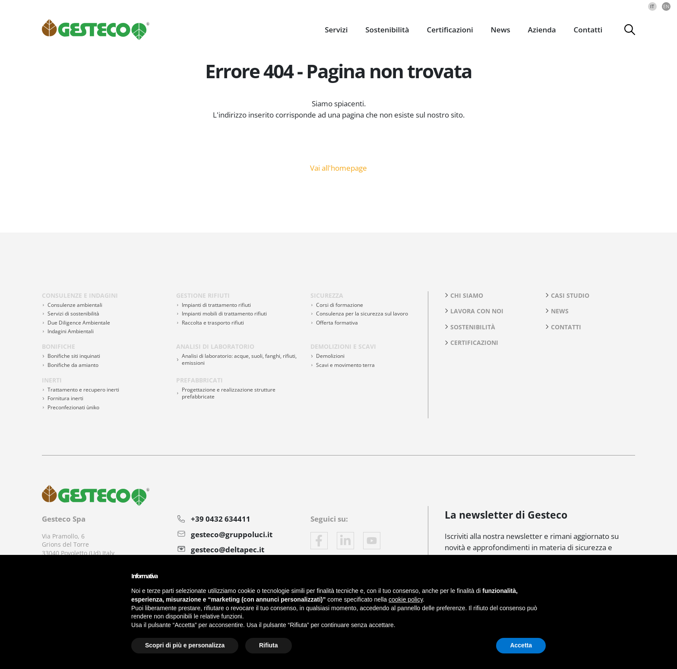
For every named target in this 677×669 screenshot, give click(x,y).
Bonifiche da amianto (72, 365)
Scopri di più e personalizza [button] (185, 645)
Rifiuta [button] (268, 645)
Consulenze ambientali (74, 305)
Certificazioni (450, 30)
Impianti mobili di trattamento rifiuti (224, 313)
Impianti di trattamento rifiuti (216, 305)
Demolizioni (330, 356)
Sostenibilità (472, 327)
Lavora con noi (476, 311)
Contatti (588, 30)
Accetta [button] (521, 645)
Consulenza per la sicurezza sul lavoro (362, 313)
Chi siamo (466, 295)
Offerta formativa (337, 322)
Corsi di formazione (339, 305)
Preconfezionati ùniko (73, 407)
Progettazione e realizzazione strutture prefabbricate (228, 393)
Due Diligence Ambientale (78, 322)
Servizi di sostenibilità (73, 313)
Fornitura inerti (65, 398)
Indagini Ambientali (70, 331)
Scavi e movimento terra (345, 365)
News (560, 311)
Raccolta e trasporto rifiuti (213, 322)
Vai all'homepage (338, 167)
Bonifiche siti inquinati (73, 356)
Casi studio (570, 295)
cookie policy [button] (406, 599)
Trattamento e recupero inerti (83, 389)
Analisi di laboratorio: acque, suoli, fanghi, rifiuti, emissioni (239, 359)
